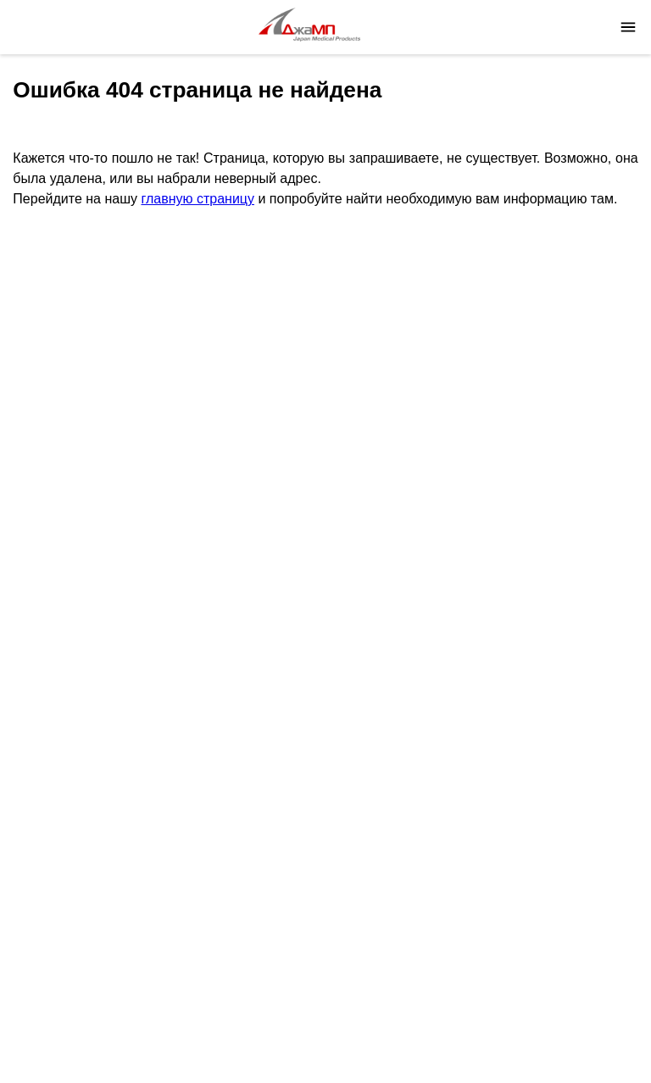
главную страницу (197, 199)
